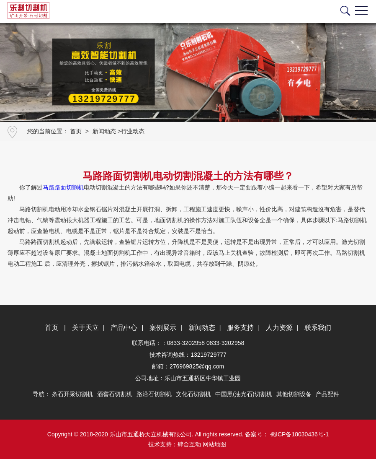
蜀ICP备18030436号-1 (298, 434)
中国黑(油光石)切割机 (243, 394)
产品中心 (124, 327)
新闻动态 (104, 131)
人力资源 (279, 327)
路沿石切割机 (154, 394)
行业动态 (132, 131)
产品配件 (327, 394)
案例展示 (162, 327)
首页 (76, 131)
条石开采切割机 (72, 394)
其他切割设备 (294, 394)
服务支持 (240, 327)
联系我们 (317, 327)
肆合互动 (189, 444)
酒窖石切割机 (114, 394)
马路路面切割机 (63, 187)
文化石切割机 (193, 394)
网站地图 (214, 444)
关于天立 (85, 327)
